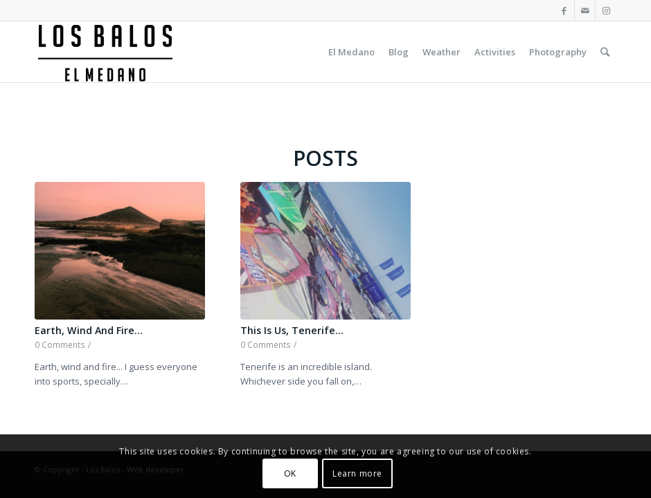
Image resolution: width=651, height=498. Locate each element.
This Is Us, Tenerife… (292, 330)
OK (290, 473)
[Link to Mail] (585, 10)
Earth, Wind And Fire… (89, 330)
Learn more (357, 473)
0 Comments (60, 344)
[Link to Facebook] (564, 10)
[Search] (605, 51)
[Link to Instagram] (606, 10)
